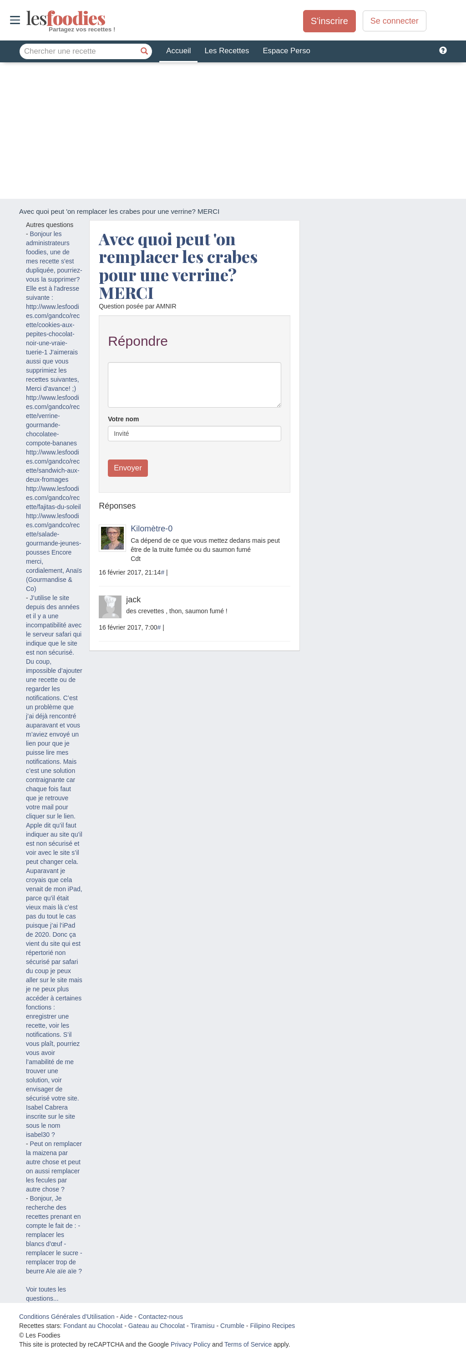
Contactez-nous (160, 1316)
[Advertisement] (233, 130)
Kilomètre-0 (151, 528)
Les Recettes (226, 50)
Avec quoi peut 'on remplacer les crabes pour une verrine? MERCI (178, 265)
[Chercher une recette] (144, 51)
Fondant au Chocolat (92, 1325)
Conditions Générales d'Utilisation (67, 1316)
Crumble (232, 1325)
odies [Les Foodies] (27, 18)
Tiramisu (202, 1325)
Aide (126, 1316)
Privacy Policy (190, 1344)
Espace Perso (286, 50)
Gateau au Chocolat (156, 1325)
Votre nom (123, 419)
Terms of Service (248, 1344)
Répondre (138, 340)
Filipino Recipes (272, 1325)
